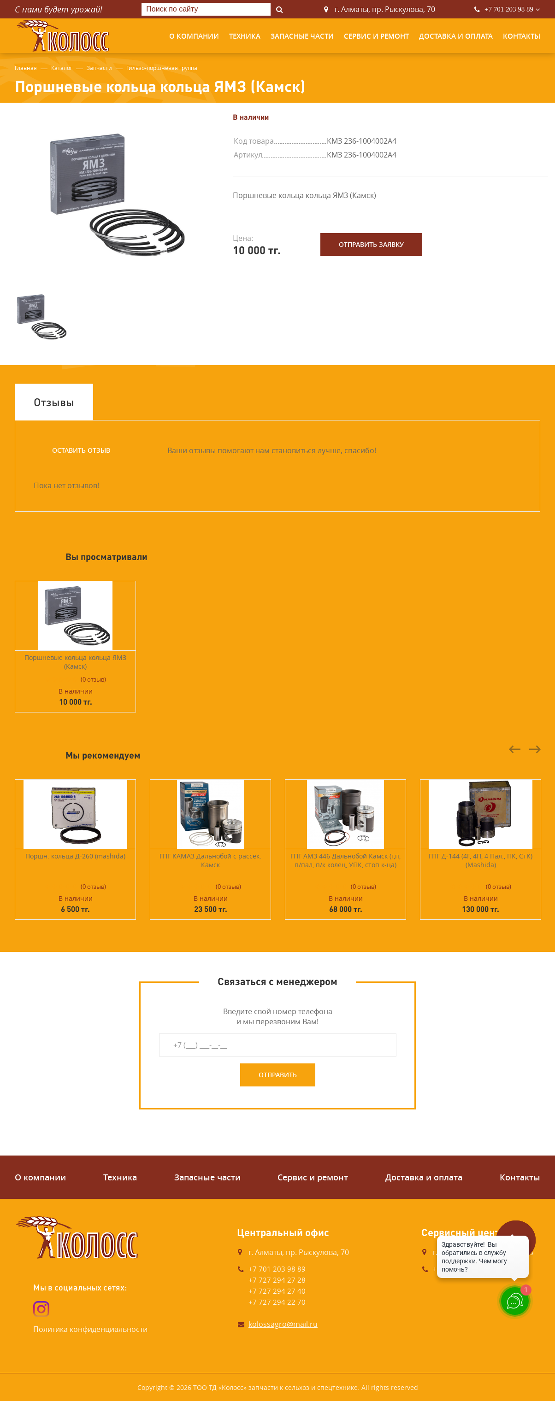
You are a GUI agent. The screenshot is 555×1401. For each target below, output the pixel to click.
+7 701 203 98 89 (508, 9)
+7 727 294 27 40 (277, 1291)
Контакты (521, 36)
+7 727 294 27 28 (277, 1279)
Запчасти (99, 67)
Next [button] (534, 749)
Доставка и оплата (456, 36)
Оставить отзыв (81, 450)
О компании (194, 36)
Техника (244, 36)
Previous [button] (515, 749)
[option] (113, 195)
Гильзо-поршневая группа (161, 67)
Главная (26, 67)
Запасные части (302, 36)
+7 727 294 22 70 (277, 1302)
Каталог (61, 67)
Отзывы (54, 402)
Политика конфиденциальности (90, 1329)
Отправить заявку (371, 244)
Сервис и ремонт (376, 36)
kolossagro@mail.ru (283, 1324)
